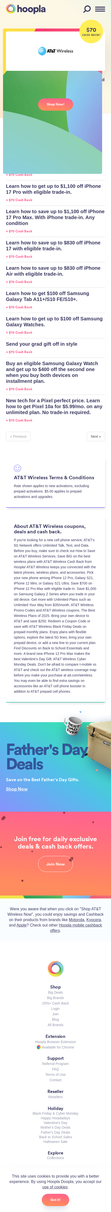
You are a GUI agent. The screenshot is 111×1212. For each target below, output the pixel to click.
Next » (96, 436)
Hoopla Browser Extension (55, 1042)
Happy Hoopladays (55, 1118)
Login (55, 1009)
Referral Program (55, 1064)
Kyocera (93, 920)
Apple (22, 925)
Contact (55, 1080)
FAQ (55, 1069)
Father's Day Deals (55, 1132)
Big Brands (55, 998)
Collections (55, 1158)
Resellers (55, 1097)
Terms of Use (55, 1075)
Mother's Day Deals (56, 1127)
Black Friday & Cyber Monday (55, 1113)
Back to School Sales (55, 1137)
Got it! (55, 1199)
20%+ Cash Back (55, 1003)
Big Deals (55, 992)
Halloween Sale (55, 1142)
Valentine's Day (55, 1123)
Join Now (55, 864)
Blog (55, 1019)
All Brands (56, 1025)
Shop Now (17, 789)
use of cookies (54, 1187)
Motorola (76, 920)
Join (55, 1014)
